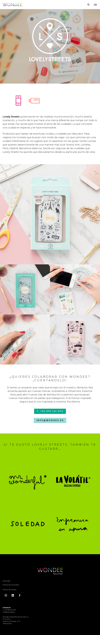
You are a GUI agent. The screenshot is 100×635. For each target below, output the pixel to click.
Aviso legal (6, 581)
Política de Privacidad (11, 585)
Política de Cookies (9, 590)
